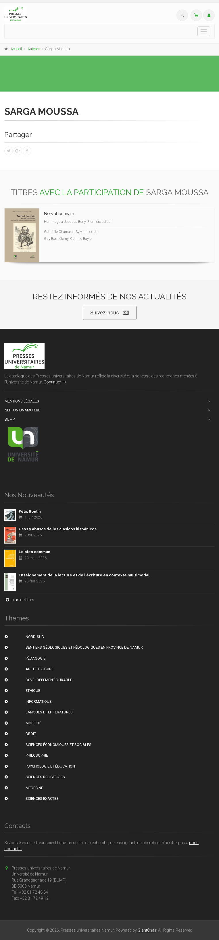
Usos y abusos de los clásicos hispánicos (58, 529)
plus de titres (19, 599)
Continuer (55, 382)
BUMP (10, 419)
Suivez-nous (109, 313)
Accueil (16, 49)
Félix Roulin (30, 511)
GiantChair (147, 930)
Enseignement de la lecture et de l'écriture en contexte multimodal (84, 575)
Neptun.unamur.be (22, 410)
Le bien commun (34, 552)
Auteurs (34, 49)
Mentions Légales (22, 401)
